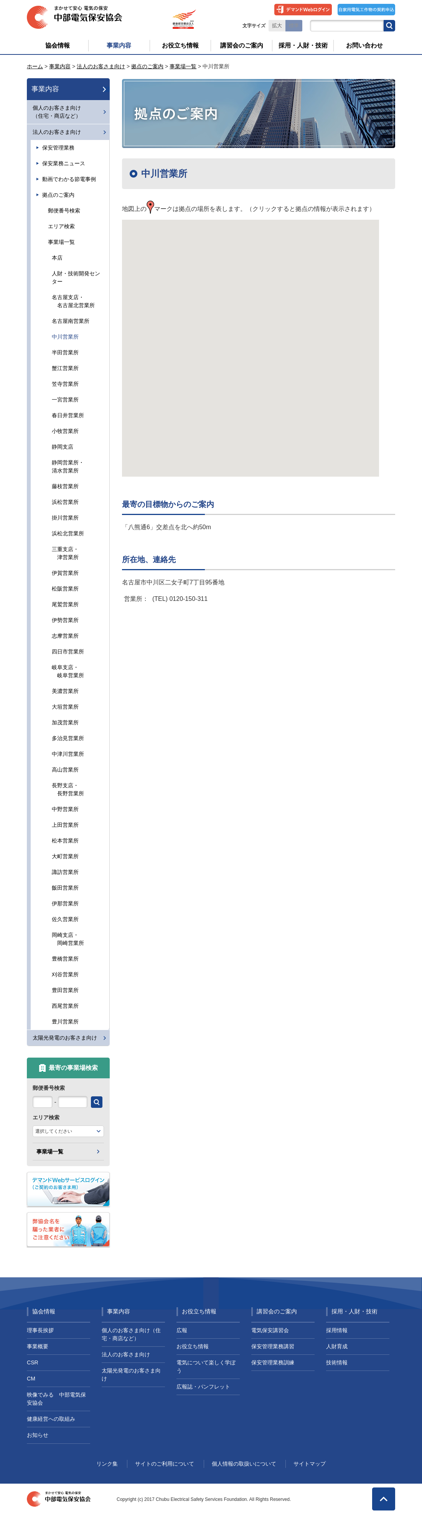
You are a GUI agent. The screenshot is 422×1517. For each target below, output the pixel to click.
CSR (32, 1362)
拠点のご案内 (147, 66)
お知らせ (37, 1435)
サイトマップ (309, 1464)
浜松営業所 (65, 502)
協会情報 (43, 1311)
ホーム (35, 66)
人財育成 (337, 1346)
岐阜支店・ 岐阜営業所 (68, 671)
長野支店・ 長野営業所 (68, 789)
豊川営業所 (65, 1021)
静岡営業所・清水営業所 (68, 466)
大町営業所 (65, 856)
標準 (293, 25)
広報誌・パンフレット (203, 1387)
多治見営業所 (68, 738)
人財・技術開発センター (76, 277)
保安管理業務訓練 (272, 1362)
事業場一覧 (183, 66)
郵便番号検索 (64, 210)
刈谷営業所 (65, 974)
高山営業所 (65, 770)
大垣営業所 (65, 707)
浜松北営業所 (68, 533)
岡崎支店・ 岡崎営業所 (68, 939)
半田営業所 (65, 352)
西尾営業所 (65, 1006)
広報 (181, 1330)
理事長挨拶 (40, 1330)
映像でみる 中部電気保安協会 (56, 1399)
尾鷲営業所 (65, 604)
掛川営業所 (65, 518)
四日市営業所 (68, 651)
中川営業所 (65, 337)
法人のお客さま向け (101, 66)
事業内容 (60, 66)
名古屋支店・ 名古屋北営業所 (73, 301)
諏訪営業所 (65, 872)
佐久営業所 (65, 919)
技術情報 (337, 1362)
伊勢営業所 (65, 620)
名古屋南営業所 (70, 321)
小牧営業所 (65, 431)
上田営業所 (65, 825)
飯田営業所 (65, 888)
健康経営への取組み (51, 1419)
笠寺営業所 (65, 384)
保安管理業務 (58, 148)
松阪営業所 (65, 589)
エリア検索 (61, 226)
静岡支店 (62, 447)
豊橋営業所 (65, 959)
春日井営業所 (68, 415)
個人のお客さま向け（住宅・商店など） (57, 112)
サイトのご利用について (164, 1464)
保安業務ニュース (63, 163)
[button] (251, 341)
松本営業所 (65, 840)
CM (31, 1379)
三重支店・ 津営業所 (65, 553)
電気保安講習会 (270, 1330)
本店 (57, 258)
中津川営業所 (68, 754)
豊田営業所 (65, 990)
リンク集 (107, 1464)
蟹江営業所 (65, 368)
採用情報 (337, 1330)
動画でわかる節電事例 (69, 179)
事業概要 (37, 1346)
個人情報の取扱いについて (244, 1464)
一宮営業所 (65, 400)
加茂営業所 (65, 722)
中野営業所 (65, 809)
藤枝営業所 (65, 486)
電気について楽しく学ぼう (206, 1366)
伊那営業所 (65, 903)
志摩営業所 (65, 636)
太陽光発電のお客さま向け (65, 1038)
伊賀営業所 (65, 573)
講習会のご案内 (277, 1311)
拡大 (277, 25)
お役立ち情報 (199, 1311)
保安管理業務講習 (272, 1346)
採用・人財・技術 (354, 1311)
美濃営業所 (65, 691)
